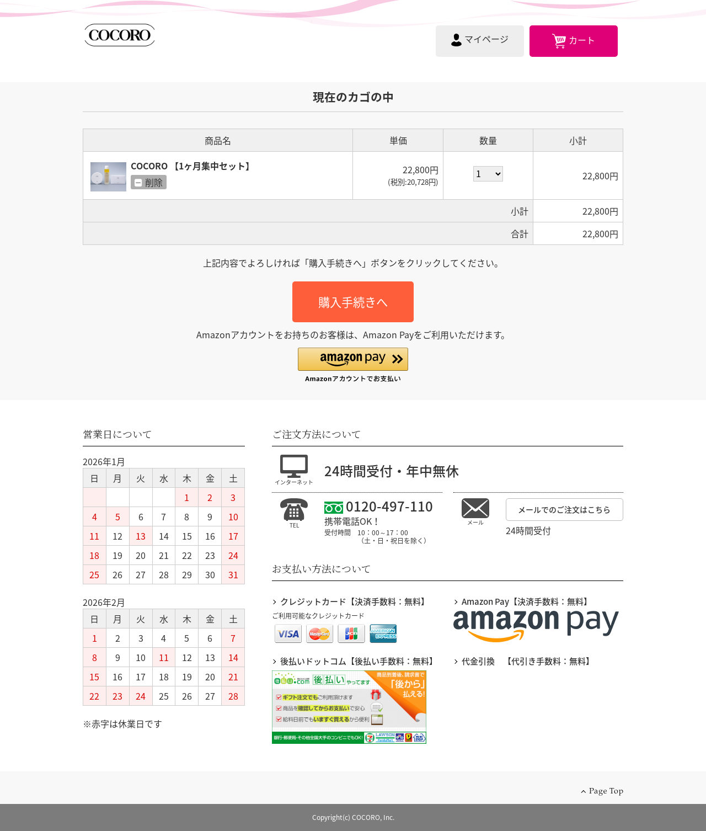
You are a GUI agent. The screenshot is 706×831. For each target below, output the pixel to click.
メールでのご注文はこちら (564, 509)
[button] (353, 365)
